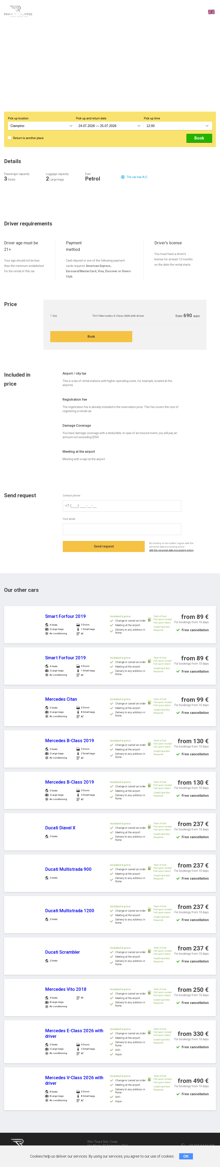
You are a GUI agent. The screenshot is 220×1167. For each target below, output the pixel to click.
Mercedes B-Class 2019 (69, 741)
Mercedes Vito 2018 (66, 989)
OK (186, 1156)
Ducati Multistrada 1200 (69, 911)
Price (98, 12)
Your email (69, 519)
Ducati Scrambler (62, 952)
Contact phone (71, 495)
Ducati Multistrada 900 (68, 869)
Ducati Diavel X (60, 828)
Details (49, 12)
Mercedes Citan (61, 699)
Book (199, 138)
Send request (104, 548)
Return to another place (28, 138)
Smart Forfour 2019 (65, 617)
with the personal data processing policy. (172, 551)
